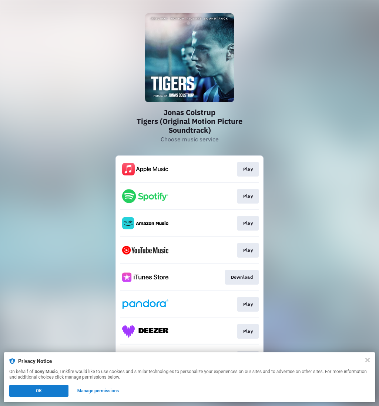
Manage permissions (98, 390)
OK (39, 390)
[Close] (367, 360)
